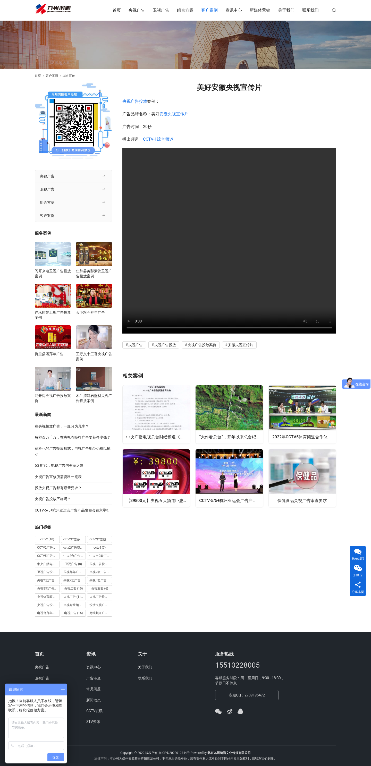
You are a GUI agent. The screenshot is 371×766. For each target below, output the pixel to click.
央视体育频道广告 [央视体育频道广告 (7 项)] (48, 597)
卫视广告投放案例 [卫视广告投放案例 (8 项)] (48, 572)
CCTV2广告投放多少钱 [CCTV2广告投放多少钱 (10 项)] (48, 547)
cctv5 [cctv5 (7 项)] (100, 547)
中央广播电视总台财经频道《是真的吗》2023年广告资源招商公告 (158, 436)
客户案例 (209, 10)
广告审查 (93, 678)
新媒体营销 (260, 10)
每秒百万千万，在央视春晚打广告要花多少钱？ (73, 437)
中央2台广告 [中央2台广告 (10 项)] (74, 556)
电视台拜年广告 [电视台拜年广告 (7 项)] (48, 613)
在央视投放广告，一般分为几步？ (62, 426)
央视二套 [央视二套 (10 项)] (73, 588)
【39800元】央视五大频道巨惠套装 (158, 500)
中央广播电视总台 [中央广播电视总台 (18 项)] (48, 564)
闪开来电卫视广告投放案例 (53, 273)
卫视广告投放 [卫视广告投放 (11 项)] (100, 564)
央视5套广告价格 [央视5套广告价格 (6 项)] (100, 580)
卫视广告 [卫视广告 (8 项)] (73, 564)
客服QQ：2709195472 (247, 695)
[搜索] (334, 10)
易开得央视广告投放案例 (53, 398)
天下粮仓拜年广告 (90, 312)
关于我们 (286, 10)
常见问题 (93, 689)
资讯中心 (233, 10)
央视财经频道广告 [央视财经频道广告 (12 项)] (74, 605)
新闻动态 (93, 700)
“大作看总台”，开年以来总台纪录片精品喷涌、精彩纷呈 (231, 436)
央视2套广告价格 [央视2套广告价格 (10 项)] (48, 580)
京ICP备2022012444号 (174, 753)
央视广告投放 (134, 101)
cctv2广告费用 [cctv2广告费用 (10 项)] (74, 547)
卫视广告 (161, 10)
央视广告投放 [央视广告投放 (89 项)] (100, 597)
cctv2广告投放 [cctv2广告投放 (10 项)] (100, 539)
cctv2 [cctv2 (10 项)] (47, 539)
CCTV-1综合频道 (158, 139)
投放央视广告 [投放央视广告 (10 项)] (100, 605)
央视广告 (137, 10)
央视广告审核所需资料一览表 (58, 477)
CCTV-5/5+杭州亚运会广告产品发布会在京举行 (231, 500)
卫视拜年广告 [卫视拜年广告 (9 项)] (74, 572)
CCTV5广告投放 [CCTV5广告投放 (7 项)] (48, 556)
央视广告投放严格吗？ (53, 499)
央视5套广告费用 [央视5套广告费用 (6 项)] (48, 588)
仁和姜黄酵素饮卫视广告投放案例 (94, 273)
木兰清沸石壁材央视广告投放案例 (94, 398)
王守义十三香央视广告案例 (94, 356)
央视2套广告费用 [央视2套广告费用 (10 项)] (74, 580)
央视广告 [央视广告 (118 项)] (73, 597)
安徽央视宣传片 (173, 114)
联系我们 (310, 10)
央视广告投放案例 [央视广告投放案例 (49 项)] (48, 605)
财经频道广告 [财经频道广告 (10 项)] (100, 613)
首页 (117, 10)
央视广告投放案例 (202, 345)
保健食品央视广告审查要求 (302, 500)
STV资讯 (93, 722)
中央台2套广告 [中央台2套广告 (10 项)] (100, 556)
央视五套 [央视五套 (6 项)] (99, 588)
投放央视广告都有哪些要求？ (58, 488)
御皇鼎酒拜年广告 (49, 354)
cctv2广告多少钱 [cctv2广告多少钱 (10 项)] (74, 539)
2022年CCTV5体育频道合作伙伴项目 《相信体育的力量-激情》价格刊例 (304, 436)
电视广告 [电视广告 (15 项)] (73, 613)
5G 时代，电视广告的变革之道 (59, 465)
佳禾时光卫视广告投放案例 (53, 315)
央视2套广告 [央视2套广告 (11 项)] (100, 572)
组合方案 (185, 10)
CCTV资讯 (94, 711)
